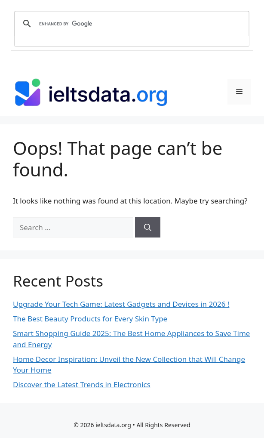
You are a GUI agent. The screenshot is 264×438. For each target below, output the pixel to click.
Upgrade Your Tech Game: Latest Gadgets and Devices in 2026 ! (121, 304)
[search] (130, 24)
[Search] (147, 227)
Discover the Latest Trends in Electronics (81, 384)
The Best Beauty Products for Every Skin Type (90, 319)
